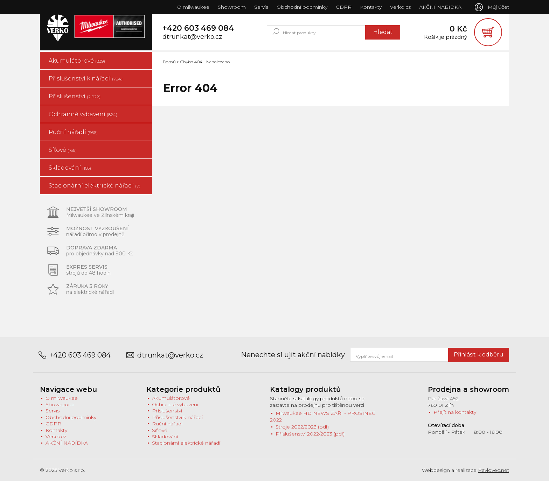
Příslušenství (74, 96)
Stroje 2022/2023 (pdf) (302, 427)
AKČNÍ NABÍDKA (440, 7)
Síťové (63, 150)
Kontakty (371, 7)
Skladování (70, 167)
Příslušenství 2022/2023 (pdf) (310, 434)
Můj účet (498, 7)
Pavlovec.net (493, 470)
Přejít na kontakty (454, 412)
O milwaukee (193, 7)
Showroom (232, 7)
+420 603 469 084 (198, 28)
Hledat (382, 32)
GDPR (344, 7)
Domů (169, 61)
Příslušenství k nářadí (86, 78)
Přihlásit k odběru (478, 354)
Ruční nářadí (73, 132)
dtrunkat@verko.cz (192, 37)
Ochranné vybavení (83, 114)
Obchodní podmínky (302, 7)
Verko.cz (400, 7)
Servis (261, 7)
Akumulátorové (77, 60)
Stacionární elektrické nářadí (94, 185)
